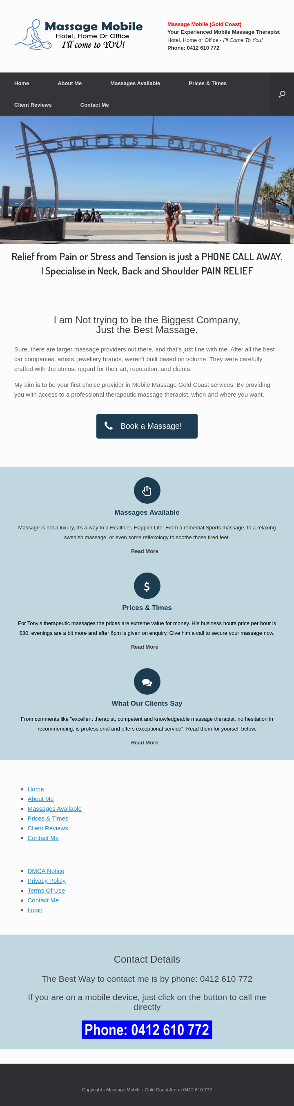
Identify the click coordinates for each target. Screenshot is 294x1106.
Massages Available (135, 83)
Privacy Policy (47, 880)
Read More (147, 551)
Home (21, 83)
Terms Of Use (46, 890)
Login (35, 909)
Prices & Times (208, 83)
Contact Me (94, 105)
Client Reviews (33, 105)
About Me (70, 83)
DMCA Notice (46, 870)
